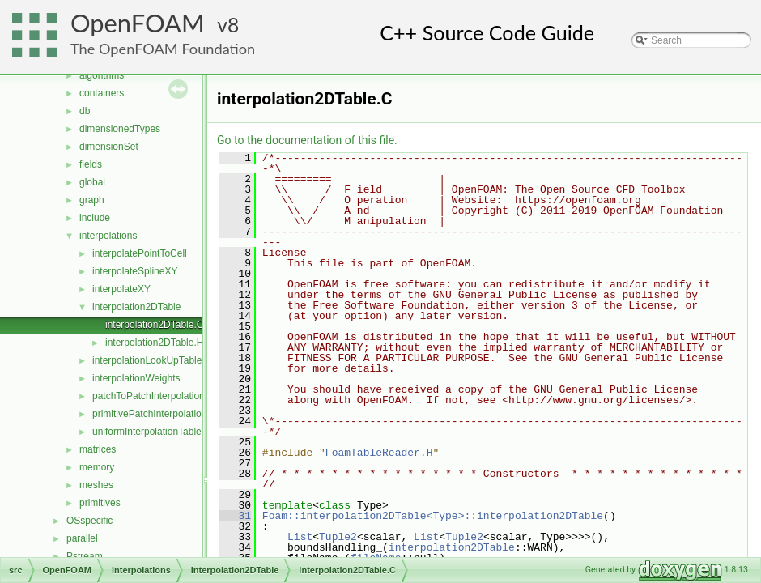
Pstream (84, 556)
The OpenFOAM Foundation (162, 48)
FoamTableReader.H (379, 452)
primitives (100, 503)
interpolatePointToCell (139, 253)
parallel (82, 538)
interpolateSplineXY (134, 271)
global (92, 182)
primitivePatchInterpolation (149, 413)
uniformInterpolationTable (147, 431)
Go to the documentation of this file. (307, 140)
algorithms (101, 75)
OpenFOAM (137, 23)
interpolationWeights (136, 378)
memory (96, 467)
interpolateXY (121, 289)
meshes (96, 485)
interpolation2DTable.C (154, 324)
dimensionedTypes (119, 128)
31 (235, 516)
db (84, 111)
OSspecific (89, 520)
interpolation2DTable (136, 307)
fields (90, 164)
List (299, 537)
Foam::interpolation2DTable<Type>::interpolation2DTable (432, 516)
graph (91, 200)
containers (101, 93)
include (94, 217)
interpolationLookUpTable (147, 360)
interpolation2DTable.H (154, 342)
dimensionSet (108, 146)
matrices (97, 449)
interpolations (108, 235)
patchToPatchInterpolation (148, 396)
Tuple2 (338, 537)
